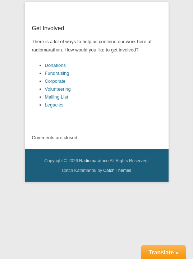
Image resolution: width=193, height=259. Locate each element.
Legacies (54, 114)
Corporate (55, 90)
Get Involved (48, 37)
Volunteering (58, 98)
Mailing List (56, 106)
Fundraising (57, 82)
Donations (55, 74)
